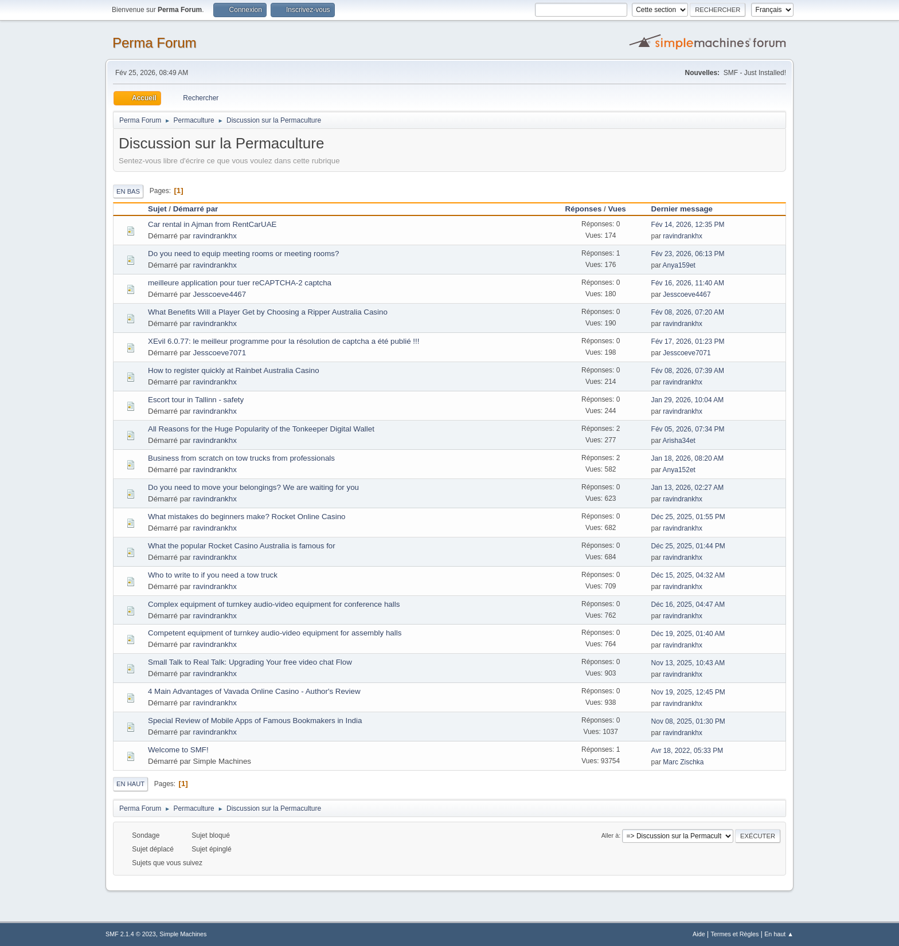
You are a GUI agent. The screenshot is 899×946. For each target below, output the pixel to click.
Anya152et (679, 470)
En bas (128, 191)
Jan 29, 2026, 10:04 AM (687, 400)
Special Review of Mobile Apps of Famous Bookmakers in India (255, 720)
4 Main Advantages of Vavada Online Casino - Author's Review (254, 691)
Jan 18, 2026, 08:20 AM (687, 458)
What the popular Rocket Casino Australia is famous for (241, 545)
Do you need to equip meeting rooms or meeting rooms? (243, 253)
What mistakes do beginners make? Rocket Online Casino (246, 516)
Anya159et (679, 265)
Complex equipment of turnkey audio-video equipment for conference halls (274, 604)
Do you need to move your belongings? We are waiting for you (253, 487)
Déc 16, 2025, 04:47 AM (688, 604)
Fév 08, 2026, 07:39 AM (687, 371)
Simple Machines (182, 934)
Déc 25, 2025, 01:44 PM (688, 546)
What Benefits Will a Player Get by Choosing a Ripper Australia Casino (268, 312)
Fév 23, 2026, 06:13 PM (688, 254)
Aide (699, 934)
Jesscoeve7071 (220, 352)
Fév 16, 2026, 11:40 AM (687, 283)
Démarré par (195, 209)
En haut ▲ (779, 934)
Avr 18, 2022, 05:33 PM (687, 751)
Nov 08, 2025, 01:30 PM (688, 721)
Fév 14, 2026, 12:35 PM (688, 225)
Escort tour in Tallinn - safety (196, 399)
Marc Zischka (683, 762)
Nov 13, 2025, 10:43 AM (688, 663)
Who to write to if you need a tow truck (212, 575)
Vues (622, 209)
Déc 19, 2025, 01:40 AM (688, 634)
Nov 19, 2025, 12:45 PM (688, 692)
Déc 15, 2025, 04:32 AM (688, 575)
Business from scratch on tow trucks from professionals (241, 458)
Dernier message (682, 209)
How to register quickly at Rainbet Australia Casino (233, 370)
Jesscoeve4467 (220, 294)
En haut (130, 783)
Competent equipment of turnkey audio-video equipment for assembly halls (274, 633)
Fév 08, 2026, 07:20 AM (687, 312)
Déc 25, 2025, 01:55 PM (688, 517)
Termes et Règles (734, 934)
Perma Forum (154, 42)
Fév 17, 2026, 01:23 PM (688, 341)
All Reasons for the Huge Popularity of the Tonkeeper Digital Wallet (261, 429)
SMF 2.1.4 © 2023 (130, 934)
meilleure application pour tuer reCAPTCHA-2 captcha (239, 282)
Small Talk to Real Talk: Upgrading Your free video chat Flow (250, 662)
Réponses (583, 209)
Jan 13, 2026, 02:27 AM (687, 488)
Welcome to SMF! (178, 749)
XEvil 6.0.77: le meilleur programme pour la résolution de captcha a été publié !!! (283, 341)
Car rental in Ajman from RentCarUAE (212, 224)
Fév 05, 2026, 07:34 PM (688, 429)
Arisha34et (679, 441)
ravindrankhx (215, 235)
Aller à (610, 835)
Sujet (157, 209)
